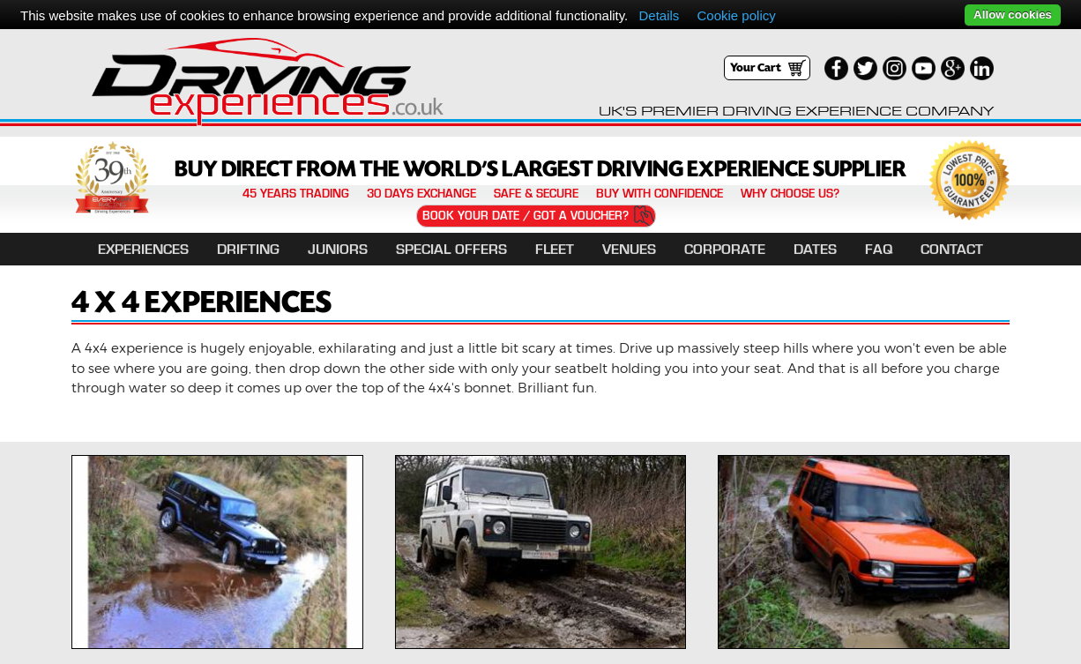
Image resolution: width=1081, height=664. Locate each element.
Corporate (724, 249)
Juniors (338, 249)
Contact (952, 249)
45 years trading (295, 194)
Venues (629, 249)
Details (658, 15)
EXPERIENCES (143, 249)
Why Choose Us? (790, 194)
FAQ (878, 249)
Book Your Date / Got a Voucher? (525, 215)
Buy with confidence (659, 194)
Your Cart (755, 68)
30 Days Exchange (421, 194)
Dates (815, 249)
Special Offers (451, 249)
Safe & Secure (536, 194)
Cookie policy (736, 15)
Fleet (554, 249)
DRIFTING (248, 249)
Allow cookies (1012, 14)
